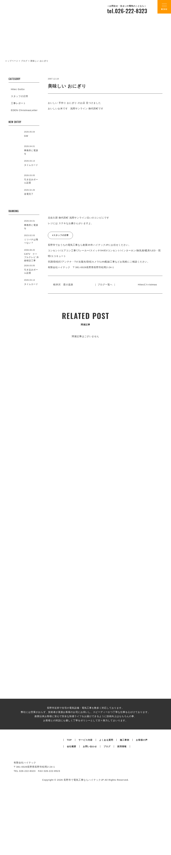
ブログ (107, 825)
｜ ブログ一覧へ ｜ (105, 284)
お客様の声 (142, 818)
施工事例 (124, 818)
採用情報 (122, 825)
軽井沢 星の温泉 (65, 284)
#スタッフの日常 (60, 235)
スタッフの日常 (19, 96)
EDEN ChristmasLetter (24, 110)
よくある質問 (106, 818)
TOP (69, 818)
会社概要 (71, 825)
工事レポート (18, 103)
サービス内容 (85, 818)
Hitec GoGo (18, 89)
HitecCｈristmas (145, 284)
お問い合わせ (90, 825)
